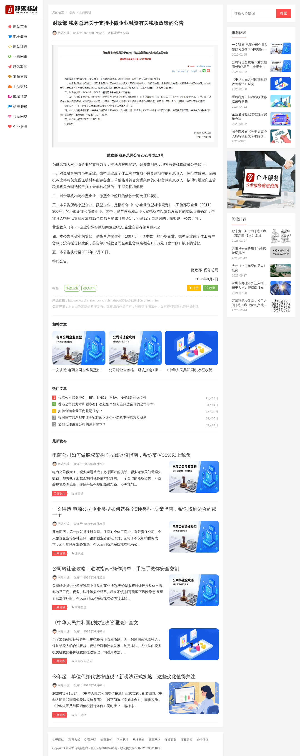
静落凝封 (17, 66)
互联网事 (17, 56)
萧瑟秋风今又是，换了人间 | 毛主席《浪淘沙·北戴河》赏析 (249, 303)
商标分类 (186, 739)
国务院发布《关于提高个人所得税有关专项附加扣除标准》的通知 (249, 134)
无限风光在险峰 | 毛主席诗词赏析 (249, 251)
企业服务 (17, 127)
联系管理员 (184, 306)
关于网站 (58, 739)
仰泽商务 (170, 739)
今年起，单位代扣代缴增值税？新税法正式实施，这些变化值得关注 (123, 676)
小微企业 (72, 288)
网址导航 (138, 739)
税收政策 (89, 288)
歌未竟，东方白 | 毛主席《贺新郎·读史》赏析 (249, 233)
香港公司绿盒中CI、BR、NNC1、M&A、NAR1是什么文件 (102, 397)
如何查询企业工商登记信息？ (80, 411)
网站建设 (17, 46)
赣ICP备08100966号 (104, 748)
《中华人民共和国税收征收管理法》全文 (197, 370)
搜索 (283, 13)
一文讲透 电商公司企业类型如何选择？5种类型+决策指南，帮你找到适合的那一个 (250, 47)
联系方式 (74, 739)
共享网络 (17, 117)
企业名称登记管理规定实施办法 (249, 116)
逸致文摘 (17, 77)
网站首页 (17, 26)
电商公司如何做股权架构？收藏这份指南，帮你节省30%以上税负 (121, 455)
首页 (72, 12)
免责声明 (90, 739)
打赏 (194, 288)
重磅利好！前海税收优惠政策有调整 (249, 99)
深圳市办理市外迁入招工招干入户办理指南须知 (249, 285)
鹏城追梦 (17, 97)
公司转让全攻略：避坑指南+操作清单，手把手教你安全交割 (157, 370)
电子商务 (17, 36)
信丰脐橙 (17, 107)
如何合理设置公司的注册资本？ (82, 424)
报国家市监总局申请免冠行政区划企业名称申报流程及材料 (102, 417)
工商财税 (17, 87)
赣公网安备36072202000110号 (140, 748)
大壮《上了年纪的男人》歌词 (249, 268)
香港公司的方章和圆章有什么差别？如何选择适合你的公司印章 (106, 404)
